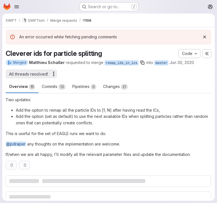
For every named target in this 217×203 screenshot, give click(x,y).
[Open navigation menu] (16, 6)
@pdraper (15, 144)
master (161, 63)
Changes (115, 87)
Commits (54, 87)
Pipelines (84, 87)
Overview (22, 87)
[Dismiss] (204, 37)
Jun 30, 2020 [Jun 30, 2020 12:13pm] (182, 62)
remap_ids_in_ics (121, 63)
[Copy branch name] (142, 62)
